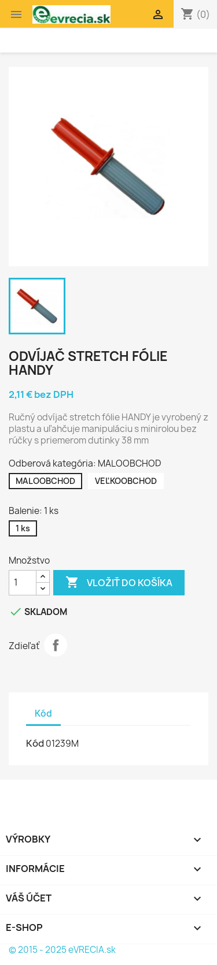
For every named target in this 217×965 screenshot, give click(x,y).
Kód (35, 743)
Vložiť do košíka (118, 582)
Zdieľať (55, 645)
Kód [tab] (43, 713)
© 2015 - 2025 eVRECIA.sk (62, 950)
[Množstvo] (22, 582)
